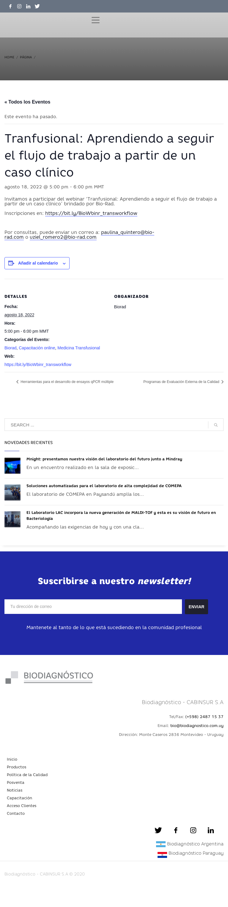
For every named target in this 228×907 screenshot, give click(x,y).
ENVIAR (197, 606)
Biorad (10, 347)
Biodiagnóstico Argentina (195, 844)
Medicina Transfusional (78, 347)
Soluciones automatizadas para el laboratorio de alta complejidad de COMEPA (104, 485)
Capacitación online (37, 347)
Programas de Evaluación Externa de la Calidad (181, 382)
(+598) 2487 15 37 (204, 716)
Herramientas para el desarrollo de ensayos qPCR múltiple (67, 382)
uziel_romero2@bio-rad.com (63, 237)
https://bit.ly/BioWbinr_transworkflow (91, 213)
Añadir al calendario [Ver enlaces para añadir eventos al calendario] (38, 263)
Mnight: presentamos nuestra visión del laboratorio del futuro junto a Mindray (104, 459)
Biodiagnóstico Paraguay (196, 853)
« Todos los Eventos (27, 101)
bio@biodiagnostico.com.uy (197, 725)
